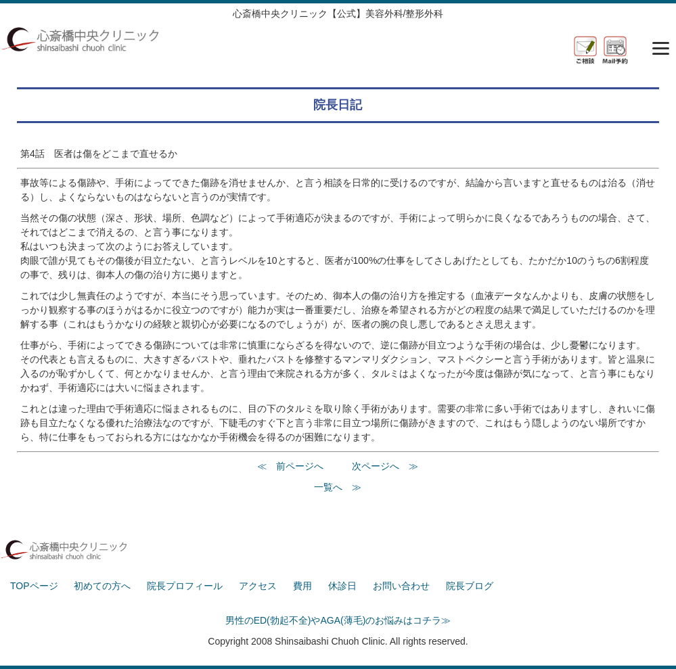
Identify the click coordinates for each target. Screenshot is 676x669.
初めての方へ (102, 585)
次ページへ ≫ (385, 466)
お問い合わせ (401, 585)
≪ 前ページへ (290, 466)
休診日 (342, 585)
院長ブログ (469, 585)
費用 (302, 585)
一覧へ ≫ (337, 487)
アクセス (258, 585)
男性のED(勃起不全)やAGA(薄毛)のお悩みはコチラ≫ (338, 620)
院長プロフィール (185, 585)
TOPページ (34, 585)
